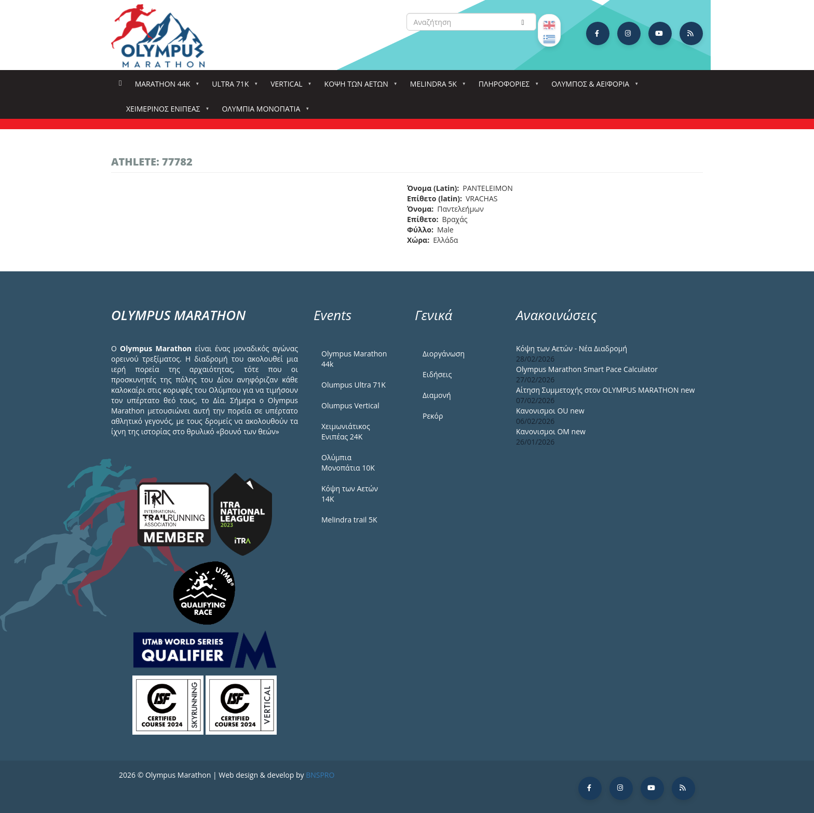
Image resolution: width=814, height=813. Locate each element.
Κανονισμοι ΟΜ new (551, 431)
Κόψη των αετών (358, 87)
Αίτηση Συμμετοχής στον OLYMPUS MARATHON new (605, 390)
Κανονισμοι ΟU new (550, 411)
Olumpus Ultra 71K (353, 385)
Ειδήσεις (437, 374)
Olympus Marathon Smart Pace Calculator (587, 369)
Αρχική (120, 83)
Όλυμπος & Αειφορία (592, 87)
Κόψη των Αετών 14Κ (349, 494)
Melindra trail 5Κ (349, 520)
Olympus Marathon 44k (354, 359)
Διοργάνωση (444, 354)
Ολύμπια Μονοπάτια (262, 112)
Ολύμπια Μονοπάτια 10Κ (348, 462)
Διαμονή (437, 395)
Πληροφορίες (506, 87)
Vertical (288, 87)
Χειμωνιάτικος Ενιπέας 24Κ (345, 431)
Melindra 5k (435, 87)
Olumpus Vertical (350, 405)
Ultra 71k (232, 87)
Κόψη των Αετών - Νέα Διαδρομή (571, 348)
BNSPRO (320, 775)
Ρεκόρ (433, 416)
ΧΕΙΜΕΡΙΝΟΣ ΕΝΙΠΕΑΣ (165, 112)
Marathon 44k (165, 87)
